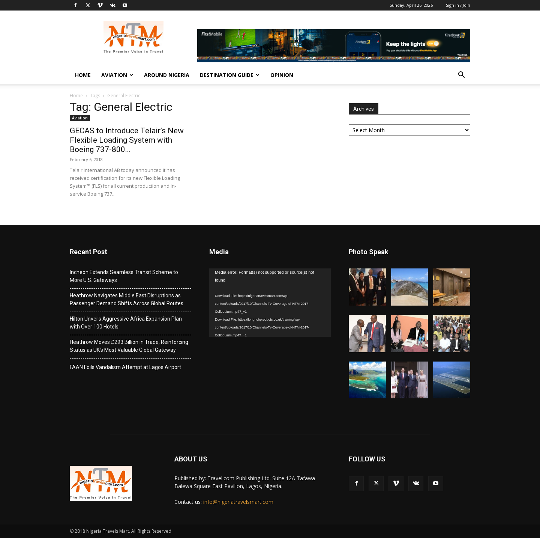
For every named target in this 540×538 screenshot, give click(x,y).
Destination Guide (230, 74)
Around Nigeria (166, 74)
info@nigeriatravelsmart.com (238, 501)
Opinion (281, 74)
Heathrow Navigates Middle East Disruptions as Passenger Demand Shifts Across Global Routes (126, 299)
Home (83, 74)
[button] (461, 75)
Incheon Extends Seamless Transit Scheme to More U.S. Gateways (124, 276)
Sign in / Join (458, 5)
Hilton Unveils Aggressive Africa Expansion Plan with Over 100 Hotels (126, 323)
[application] (270, 302)
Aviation (117, 74)
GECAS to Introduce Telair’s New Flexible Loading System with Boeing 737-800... (127, 140)
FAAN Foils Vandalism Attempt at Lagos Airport (125, 367)
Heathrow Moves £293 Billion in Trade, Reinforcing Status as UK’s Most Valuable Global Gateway (129, 346)
